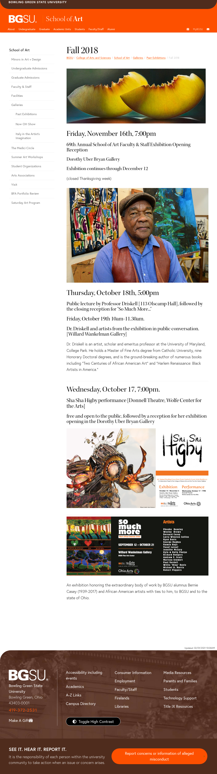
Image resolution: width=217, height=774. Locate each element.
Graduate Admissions (25, 77)
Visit (14, 184)
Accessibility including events (84, 675)
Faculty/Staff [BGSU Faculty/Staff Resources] (126, 689)
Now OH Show (26, 124)
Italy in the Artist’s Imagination (28, 136)
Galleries (138, 57)
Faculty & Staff (21, 87)
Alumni (111, 29)
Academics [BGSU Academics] (75, 686)
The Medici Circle (22, 148)
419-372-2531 (23, 710)
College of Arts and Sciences (93, 57)
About (11, 29)
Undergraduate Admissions (29, 68)
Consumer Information (133, 672)
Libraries (122, 706)
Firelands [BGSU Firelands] (122, 698)
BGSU (70, 57)
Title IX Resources (178, 706)
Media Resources (177, 672)
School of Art (122, 57)
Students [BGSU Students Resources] (170, 689)
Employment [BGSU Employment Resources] (125, 680)
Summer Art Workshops (27, 157)
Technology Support (180, 698)
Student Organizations (26, 166)
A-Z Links (73, 695)
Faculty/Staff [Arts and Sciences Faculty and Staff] (96, 29)
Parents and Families (180, 680)
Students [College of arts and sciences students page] (80, 29)
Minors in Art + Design (26, 59)
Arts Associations (23, 175)
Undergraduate (27, 29)
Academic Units (62, 29)
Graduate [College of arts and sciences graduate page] (44, 29)
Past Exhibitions (156, 57)
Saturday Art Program (25, 203)
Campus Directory (81, 703)
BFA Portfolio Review (25, 193)
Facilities (17, 96)
